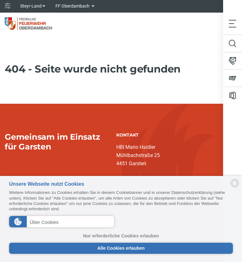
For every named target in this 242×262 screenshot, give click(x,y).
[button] (61, 221)
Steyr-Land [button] (31, 6)
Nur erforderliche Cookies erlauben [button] (121, 235)
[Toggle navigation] (232, 23)
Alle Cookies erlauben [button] (121, 248)
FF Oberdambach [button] (72, 6)
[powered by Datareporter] (235, 187)
